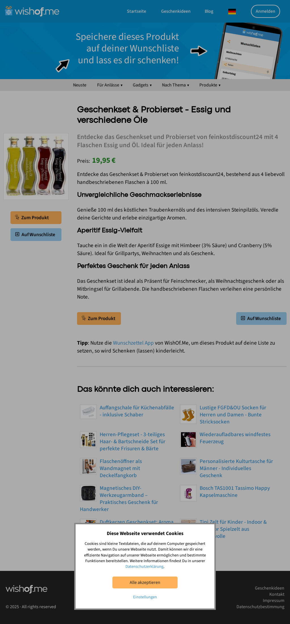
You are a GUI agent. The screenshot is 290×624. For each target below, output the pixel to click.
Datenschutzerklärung (144, 566)
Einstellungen (145, 597)
